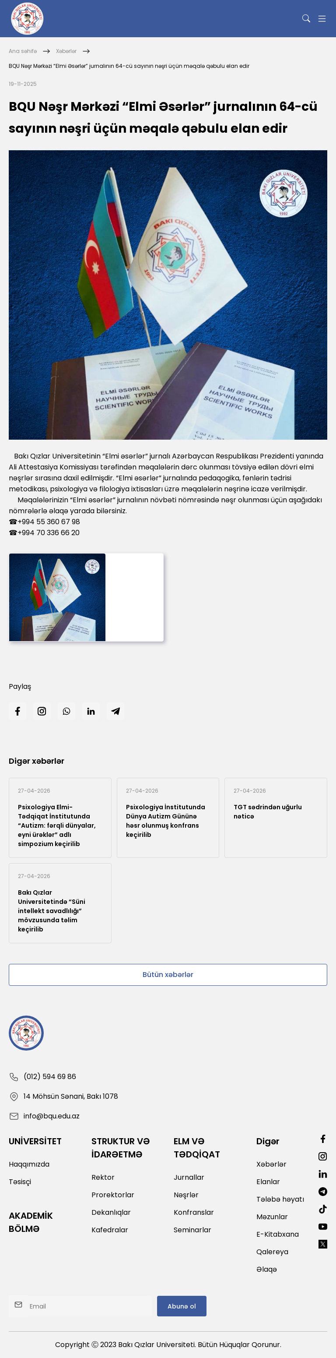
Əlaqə (266, 1269)
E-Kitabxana (277, 1234)
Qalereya (272, 1252)
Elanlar (268, 1182)
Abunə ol (182, 1306)
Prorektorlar (112, 1195)
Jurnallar (189, 1177)
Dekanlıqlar (111, 1212)
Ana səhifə (23, 51)
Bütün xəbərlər (168, 975)
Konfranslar (194, 1212)
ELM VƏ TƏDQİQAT (197, 1147)
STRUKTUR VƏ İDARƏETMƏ (120, 1147)
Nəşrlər (186, 1195)
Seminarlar (192, 1230)
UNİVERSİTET (35, 1141)
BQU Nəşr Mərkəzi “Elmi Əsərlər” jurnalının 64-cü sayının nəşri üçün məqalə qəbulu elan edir (129, 66)
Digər (268, 1141)
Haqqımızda (29, 1164)
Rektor (103, 1177)
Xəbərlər (66, 51)
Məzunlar (272, 1217)
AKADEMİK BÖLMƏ (31, 1222)
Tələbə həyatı (280, 1199)
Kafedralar (109, 1230)
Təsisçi (20, 1182)
